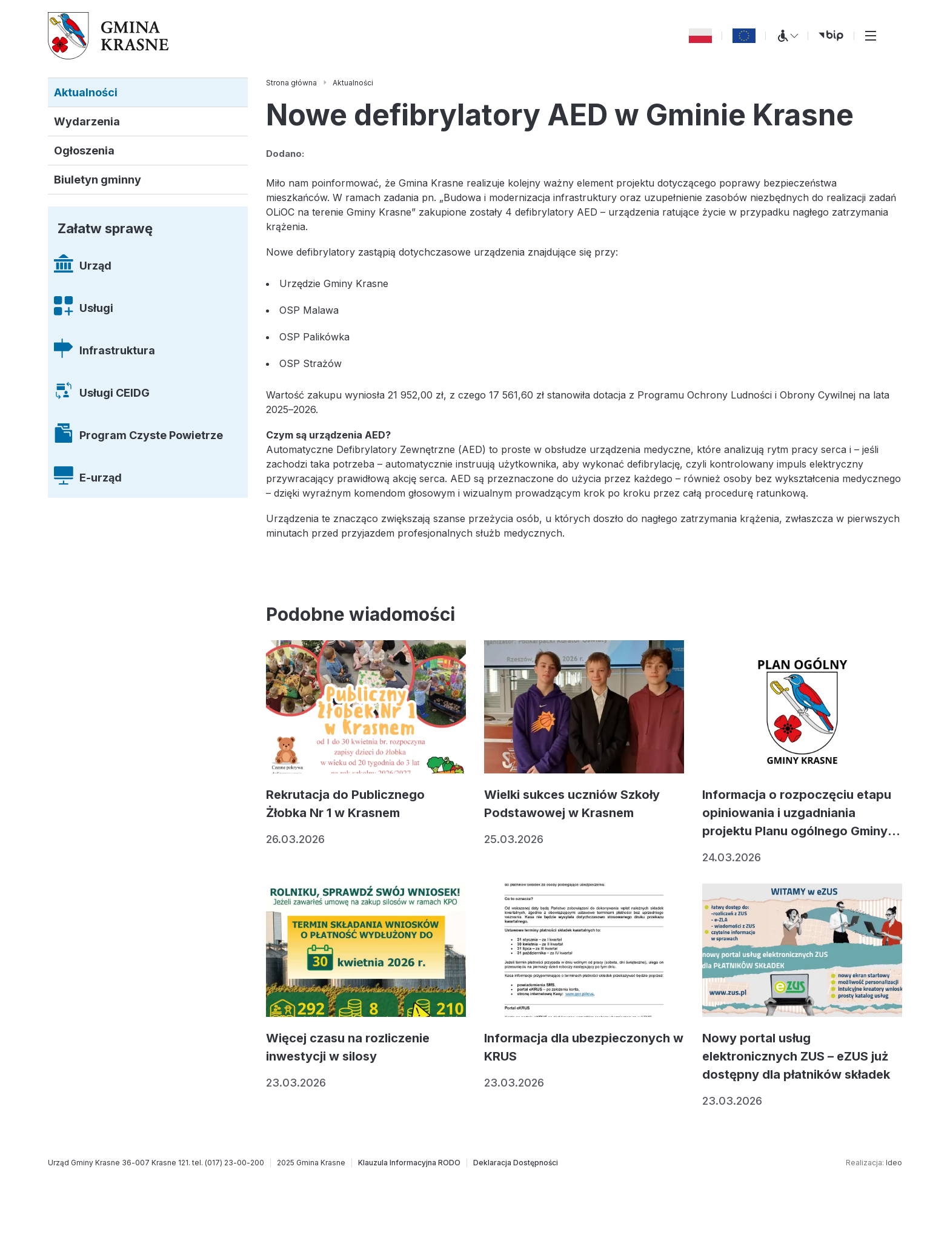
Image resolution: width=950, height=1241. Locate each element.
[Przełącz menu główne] (870, 35)
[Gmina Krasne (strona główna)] (108, 35)
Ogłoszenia (84, 150)
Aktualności (86, 92)
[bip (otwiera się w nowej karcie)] (831, 35)
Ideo (894, 1162)
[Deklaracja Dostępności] (515, 1162)
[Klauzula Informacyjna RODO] (409, 1162)
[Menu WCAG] (787, 35)
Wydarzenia (87, 121)
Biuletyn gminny (97, 179)
